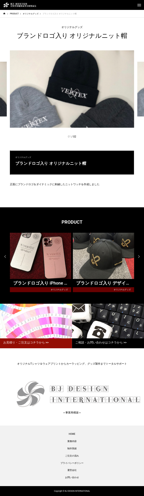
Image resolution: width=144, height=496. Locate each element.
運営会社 (72, 470)
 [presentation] (139, 256)
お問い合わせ (72, 477)
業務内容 (72, 441)
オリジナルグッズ (72, 27)
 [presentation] (5, 256)
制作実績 (72, 448)
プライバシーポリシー (72, 463)
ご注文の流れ (72, 455)
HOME (72, 434)
